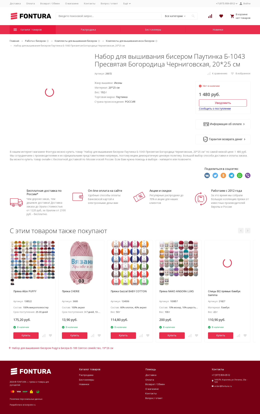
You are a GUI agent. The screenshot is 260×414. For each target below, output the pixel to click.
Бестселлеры (153, 29)
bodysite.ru (30, 404)
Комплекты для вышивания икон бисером (130, 40)
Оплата (30, 3)
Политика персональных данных (26, 399)
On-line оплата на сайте (105, 191)
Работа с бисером (35, 40)
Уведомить (223, 103)
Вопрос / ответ (109, 3)
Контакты (89, 3)
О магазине (72, 3)
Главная (14, 40)
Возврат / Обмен (50, 3)
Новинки (218, 29)
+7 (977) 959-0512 (221, 375)
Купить (25, 335)
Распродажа (88, 29)
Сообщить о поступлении (215, 108)
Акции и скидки (160, 191)
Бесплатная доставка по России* (44, 192)
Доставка (15, 3)
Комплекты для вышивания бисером (76, 40)
